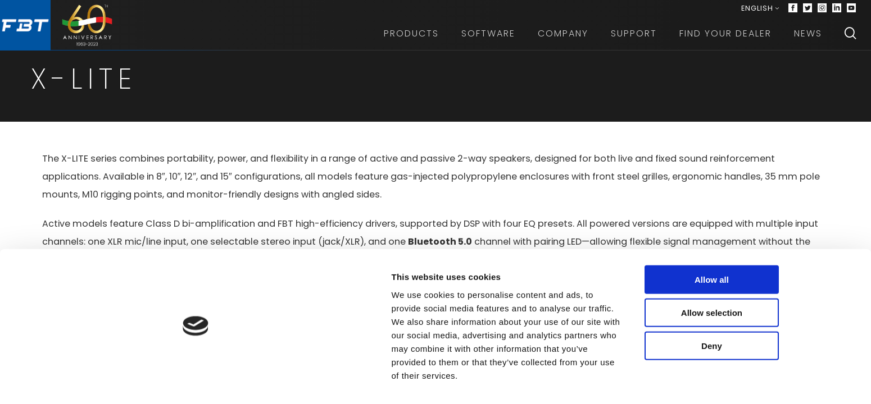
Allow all (777, 305)
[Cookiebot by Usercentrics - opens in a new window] (73, 382)
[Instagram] (826, 11)
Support (638, 39)
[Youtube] (855, 11)
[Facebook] (796, 11)
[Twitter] (811, 11)
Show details (590, 382)
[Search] (854, 39)
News (812, 39)
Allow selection (777, 338)
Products (415, 39)
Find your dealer (729, 39)
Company (567, 39)
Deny (777, 372)
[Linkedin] (840, 11)
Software (492, 39)
